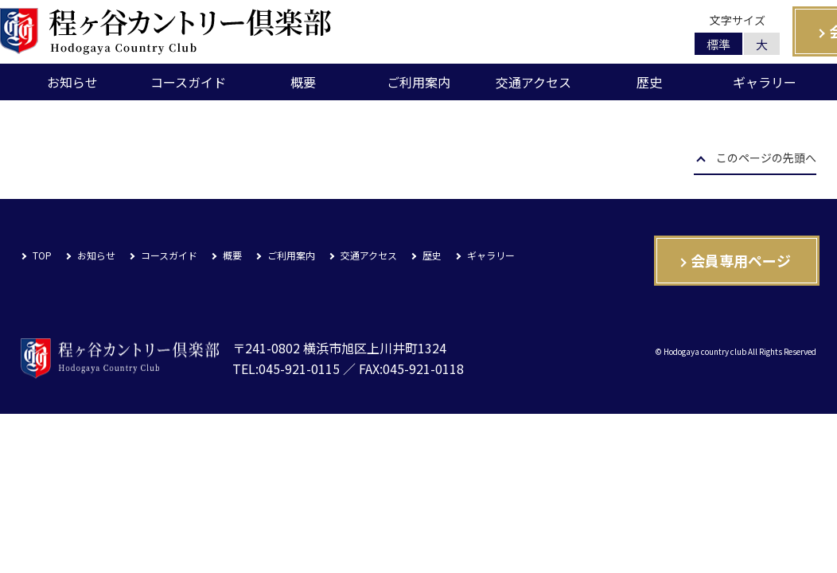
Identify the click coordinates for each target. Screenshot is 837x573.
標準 (718, 44)
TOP (42, 255)
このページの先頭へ (766, 159)
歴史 (649, 82)
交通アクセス (533, 82)
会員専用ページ (741, 260)
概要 (303, 82)
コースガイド (188, 82)
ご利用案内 (418, 82)
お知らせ (72, 82)
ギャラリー (764, 82)
